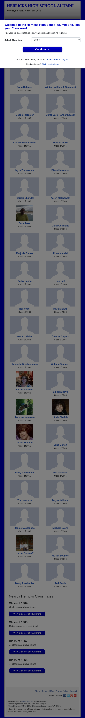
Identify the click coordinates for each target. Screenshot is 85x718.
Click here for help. (50, 64)
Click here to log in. (58, 59)
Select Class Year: (14, 40)
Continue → (42, 49)
